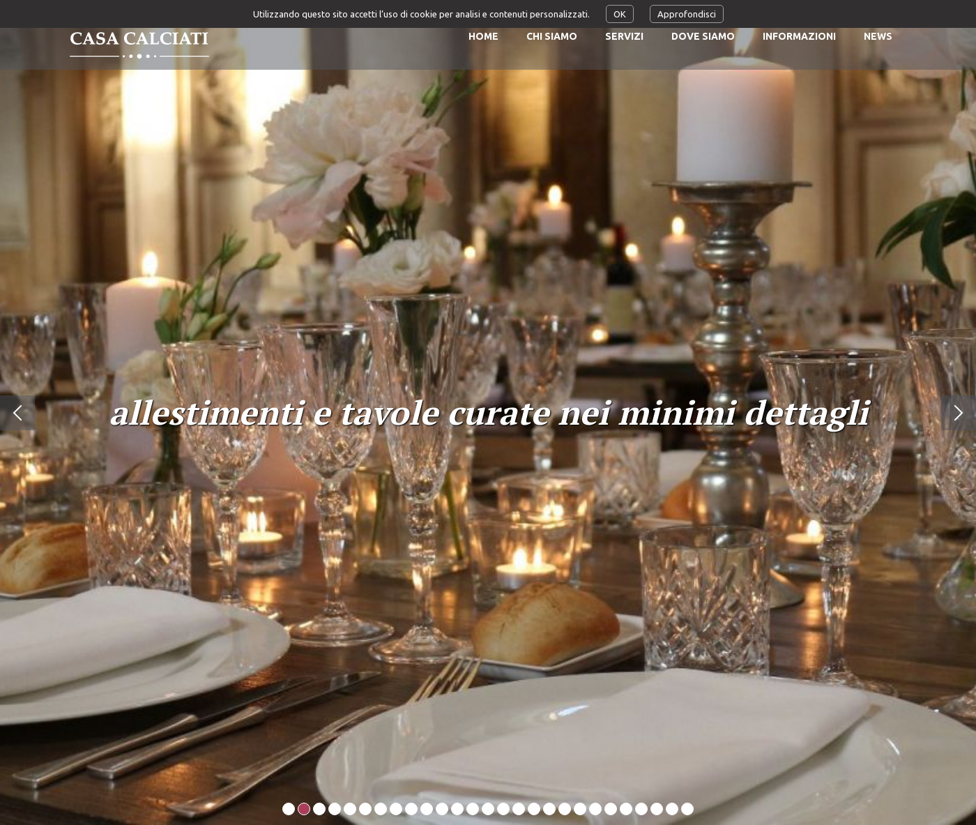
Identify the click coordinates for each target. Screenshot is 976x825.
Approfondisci (686, 14)
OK (619, 14)
